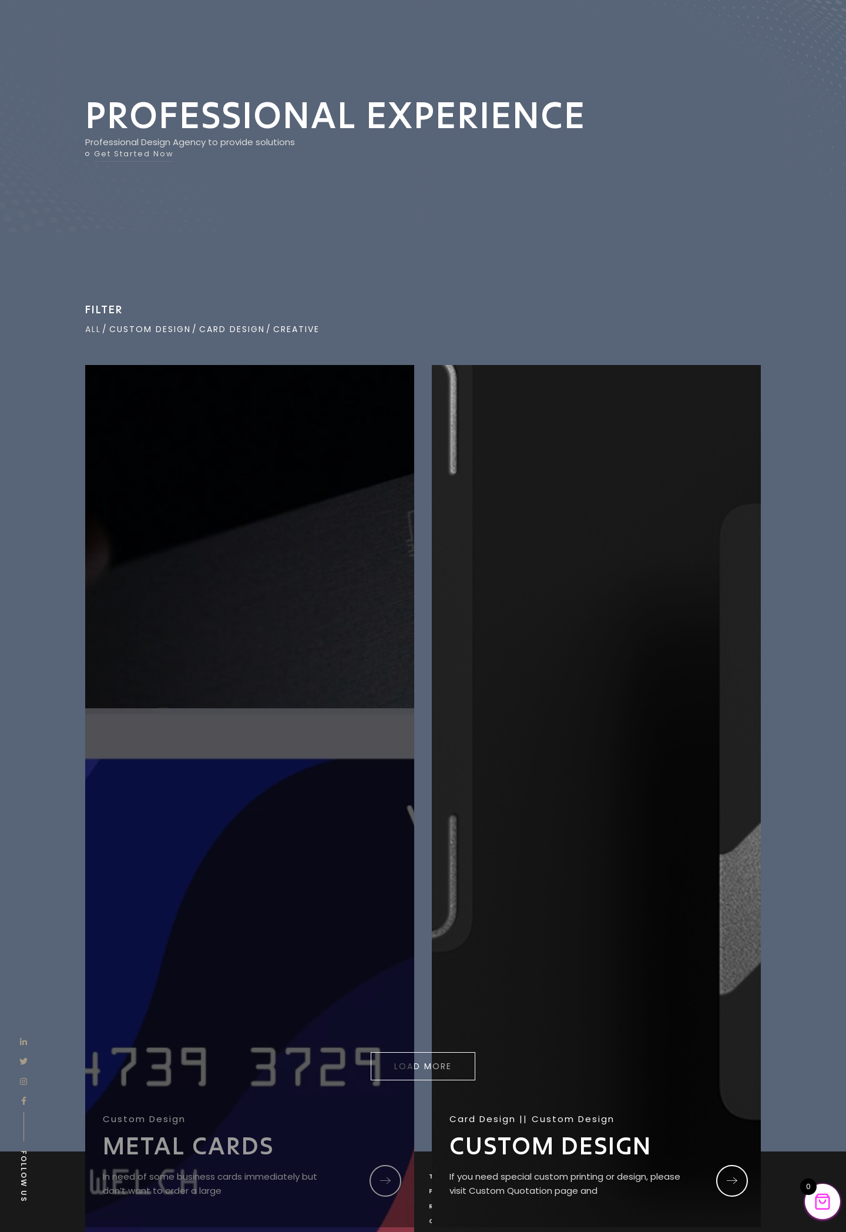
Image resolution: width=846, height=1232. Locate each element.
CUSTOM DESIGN (550, 1145)
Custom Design (150, 329)
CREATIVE (296, 329)
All (93, 329)
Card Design (232, 329)
